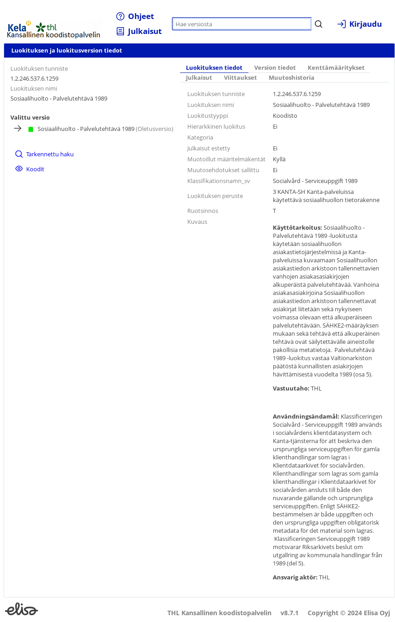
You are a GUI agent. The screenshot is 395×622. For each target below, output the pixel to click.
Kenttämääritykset (336, 68)
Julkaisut (199, 78)
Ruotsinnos (202, 211)
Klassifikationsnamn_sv (218, 181)
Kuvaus (197, 221)
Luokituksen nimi (33, 88)
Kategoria (200, 137)
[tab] (214, 68)
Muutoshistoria (291, 78)
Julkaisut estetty (208, 148)
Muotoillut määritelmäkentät (226, 159)
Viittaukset (240, 78)
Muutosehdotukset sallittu (223, 170)
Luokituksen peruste (215, 196)
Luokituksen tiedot (214, 68)
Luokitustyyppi (207, 115)
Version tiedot (275, 68)
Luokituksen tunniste (39, 68)
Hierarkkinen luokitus (216, 126)
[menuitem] (135, 16)
